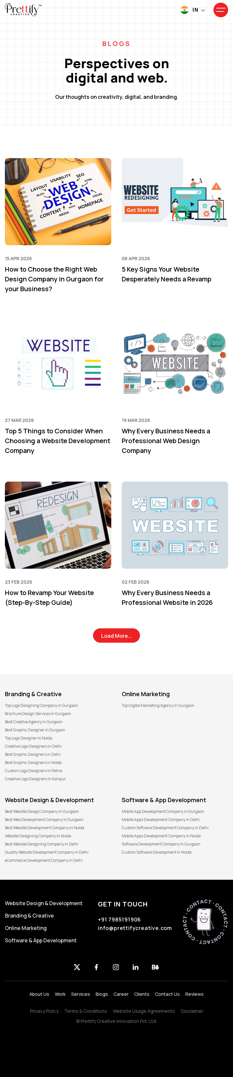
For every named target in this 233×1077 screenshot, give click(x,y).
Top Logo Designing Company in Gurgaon (41, 705)
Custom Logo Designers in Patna (33, 770)
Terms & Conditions (85, 1011)
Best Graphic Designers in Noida (33, 762)
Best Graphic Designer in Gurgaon (35, 730)
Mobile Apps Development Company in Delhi (161, 819)
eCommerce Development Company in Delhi (44, 860)
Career (121, 994)
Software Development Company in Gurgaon (161, 844)
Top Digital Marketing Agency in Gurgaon (158, 705)
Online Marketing (26, 928)
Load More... (116, 635)
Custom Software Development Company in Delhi (165, 827)
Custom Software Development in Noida (157, 852)
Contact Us (167, 994)
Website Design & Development (44, 903)
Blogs (102, 994)
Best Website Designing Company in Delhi (41, 844)
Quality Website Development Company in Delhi (46, 852)
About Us (39, 994)
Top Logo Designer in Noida (28, 738)
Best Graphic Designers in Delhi (33, 754)
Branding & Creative (29, 915)
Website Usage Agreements (144, 1011)
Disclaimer (192, 1011)
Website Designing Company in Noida (38, 836)
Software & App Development (41, 940)
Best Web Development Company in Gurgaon (44, 819)
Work (60, 994)
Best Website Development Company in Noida (44, 827)
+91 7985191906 (119, 919)
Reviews (194, 994)
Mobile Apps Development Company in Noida (161, 836)
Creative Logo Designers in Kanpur (35, 779)
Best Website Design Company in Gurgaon (42, 811)
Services (80, 994)
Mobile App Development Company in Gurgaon (163, 811)
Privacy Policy (44, 1011)
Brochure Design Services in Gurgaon (38, 713)
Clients (141, 994)
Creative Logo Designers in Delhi (33, 746)
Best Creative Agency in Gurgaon (34, 722)
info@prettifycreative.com (135, 928)
